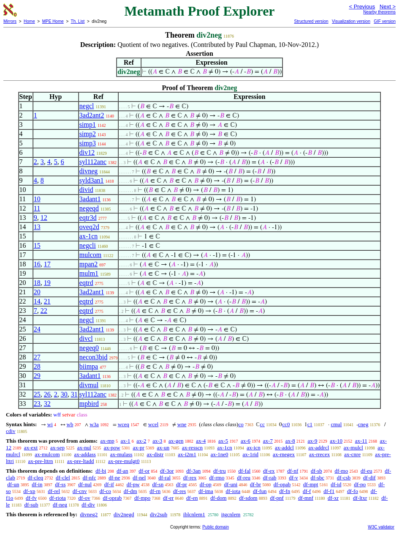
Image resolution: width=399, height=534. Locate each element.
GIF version (385, 21)
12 (44, 217)
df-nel (139, 477)
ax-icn (253, 447)
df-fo (352, 491)
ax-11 (361, 441)
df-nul (85, 484)
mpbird (89, 403)
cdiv (10, 431)
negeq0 (89, 347)
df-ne (114, 477)
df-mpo (142, 498)
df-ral (164, 477)
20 (37, 292)
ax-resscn (192, 447)
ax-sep (57, 447)
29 (37, 375)
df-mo (341, 471)
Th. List (78, 21)
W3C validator (381, 527)
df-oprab (112, 498)
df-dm (130, 491)
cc (262, 424)
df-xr (333, 498)
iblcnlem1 (194, 514)
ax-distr (155, 454)
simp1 (87, 124)
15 (37, 245)
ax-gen (175, 441)
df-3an (193, 471)
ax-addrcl (318, 447)
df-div (88, 504)
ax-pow (112, 447)
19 (47, 282)
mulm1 (88, 273)
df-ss (60, 484)
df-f (307, 491)
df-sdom (248, 498)
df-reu (243, 477)
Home (29, 21)
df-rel (54, 491)
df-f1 (328, 491)
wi (50, 424)
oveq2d (89, 226)
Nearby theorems (379, 12)
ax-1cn (88, 236)
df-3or (167, 471)
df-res (179, 491)
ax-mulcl (353, 447)
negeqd (89, 208)
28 (37, 366)
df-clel (63, 477)
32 (47, 403)
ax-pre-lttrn (40, 461)
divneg (88, 171)
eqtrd (86, 282)
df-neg (60, 504)
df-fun (260, 491)
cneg (363, 424)
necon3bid (93, 357)
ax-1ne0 (219, 454)
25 (37, 394)
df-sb (316, 471)
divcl (86, 338)
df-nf (292, 471)
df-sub (31, 504)
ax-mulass (121, 454)
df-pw (133, 484)
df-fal (244, 471)
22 (44, 310)
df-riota (57, 498)
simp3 (87, 143)
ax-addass (85, 454)
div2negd (124, 514)
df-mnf (305, 498)
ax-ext (31, 447)
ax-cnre (352, 454)
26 (47, 394)
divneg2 (89, 514)
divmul (88, 385)
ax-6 (245, 441)
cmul (336, 424)
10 (37, 199)
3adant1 (90, 199)
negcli (87, 245)
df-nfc (89, 477)
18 (37, 282)
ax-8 (290, 441)
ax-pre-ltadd (80, 461)
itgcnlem (231, 514)
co (240, 424)
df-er (168, 498)
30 (64, 394)
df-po (360, 484)
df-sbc (318, 477)
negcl (86, 106)
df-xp (29, 491)
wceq (123, 424)
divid (86, 189)
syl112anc (92, 161)
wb (70, 424)
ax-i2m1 (187, 454)
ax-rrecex (319, 454)
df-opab (282, 484)
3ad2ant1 (91, 292)
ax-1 (125, 441)
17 (47, 264)
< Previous (362, 6)
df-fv (31, 498)
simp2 (87, 133)
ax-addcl (284, 447)
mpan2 (88, 264)
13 (37, 226)
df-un (13, 484)
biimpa (88, 366)
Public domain (215, 527)
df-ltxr (360, 498)
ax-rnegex (284, 454)
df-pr (181, 484)
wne (182, 424)
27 (37, 357)
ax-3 (157, 441)
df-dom (218, 498)
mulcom (90, 254)
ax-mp (107, 441)
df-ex (268, 471)
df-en (192, 498)
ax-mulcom (47, 454)
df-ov (84, 498)
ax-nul (84, 447)
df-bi (100, 471)
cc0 (286, 424)
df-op (206, 484)
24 (37, 329)
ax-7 (268, 441)
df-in (37, 484)
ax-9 (313, 441)
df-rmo (216, 477)
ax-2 (141, 441)
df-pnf (277, 498)
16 (37, 264)
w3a (94, 424)
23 (37, 403)
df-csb (344, 477)
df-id (336, 484)
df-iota (233, 491)
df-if (109, 484)
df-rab (270, 477)
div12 (87, 152)
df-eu (366, 471)
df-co (105, 491)
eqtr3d (88, 217)
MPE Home (53, 21)
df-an (122, 471)
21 (47, 301)
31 (74, 394)
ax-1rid (251, 454)
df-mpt (310, 484)
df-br (255, 484)
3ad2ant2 (91, 115)
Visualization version (351, 21)
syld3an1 (91, 180)
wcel (153, 424)
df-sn (157, 484)
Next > (388, 6)
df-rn (154, 491)
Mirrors (9, 21)
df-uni (231, 484)
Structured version (311, 21)
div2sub (158, 514)
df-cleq (35, 477)
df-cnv (80, 491)
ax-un (163, 447)
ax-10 (336, 441)
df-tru (219, 471)
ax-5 (223, 441)
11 (37, 208)
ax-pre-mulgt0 (123, 461)
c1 (309, 424)
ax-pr (138, 447)
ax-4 (201, 441)
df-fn (284, 491)
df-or (143, 471)
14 (37, 301)
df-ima (205, 491)
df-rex (190, 477)
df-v (293, 477)
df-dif (369, 477)
